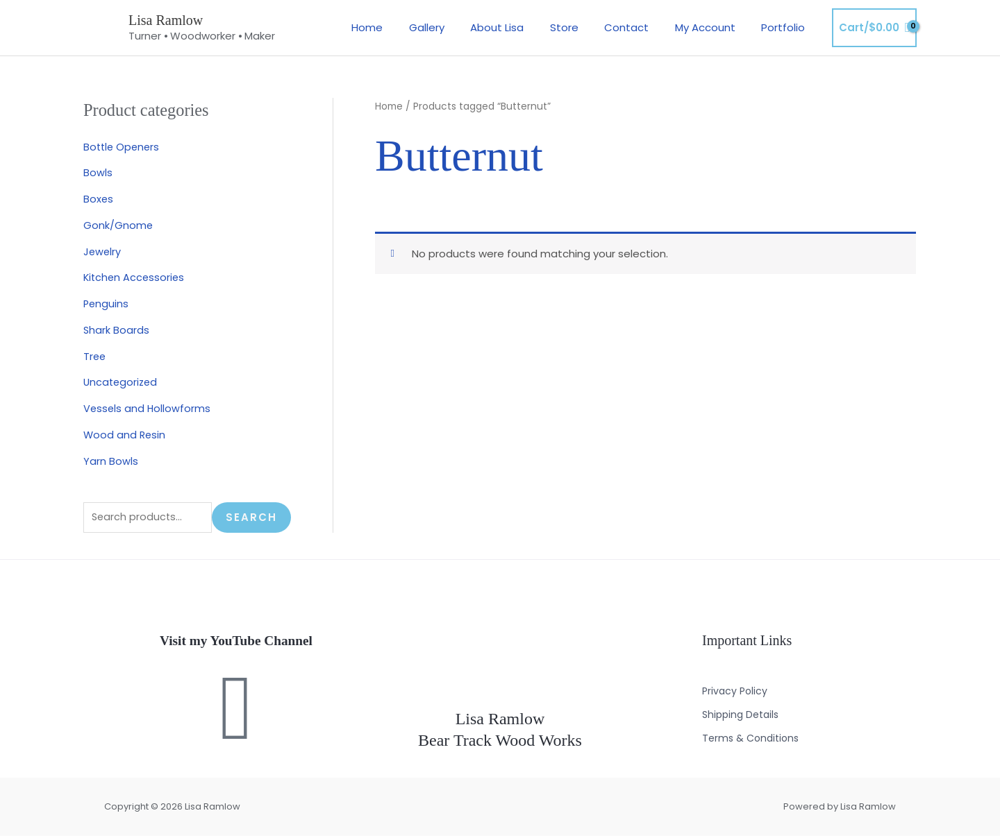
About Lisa (520, 27)
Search (251, 518)
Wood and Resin (125, 434)
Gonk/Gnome (118, 225)
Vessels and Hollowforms (147, 408)
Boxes (98, 198)
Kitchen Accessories (135, 277)
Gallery (455, 27)
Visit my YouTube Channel (236, 642)
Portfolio (786, 27)
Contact (639, 27)
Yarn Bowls (110, 461)
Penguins (106, 303)
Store (582, 27)
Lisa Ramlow (165, 20)
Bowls (97, 172)
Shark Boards (116, 330)
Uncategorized (121, 382)
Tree (95, 356)
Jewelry (102, 251)
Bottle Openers (122, 146)
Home (401, 27)
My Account (713, 27)
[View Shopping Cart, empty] (874, 28)
